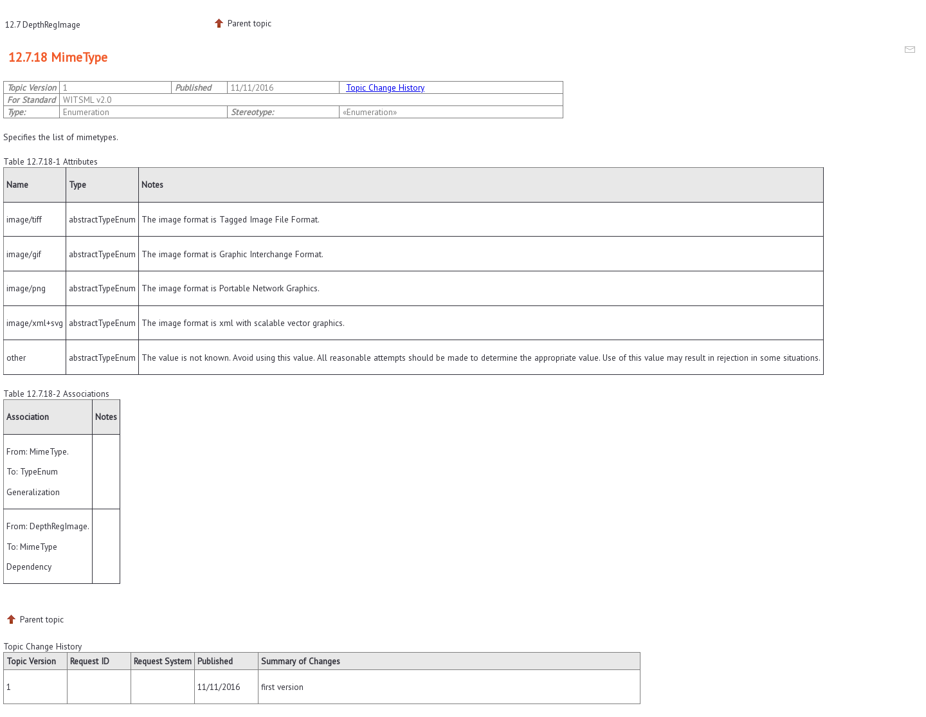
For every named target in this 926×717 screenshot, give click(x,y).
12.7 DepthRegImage (42, 24)
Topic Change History (385, 87)
